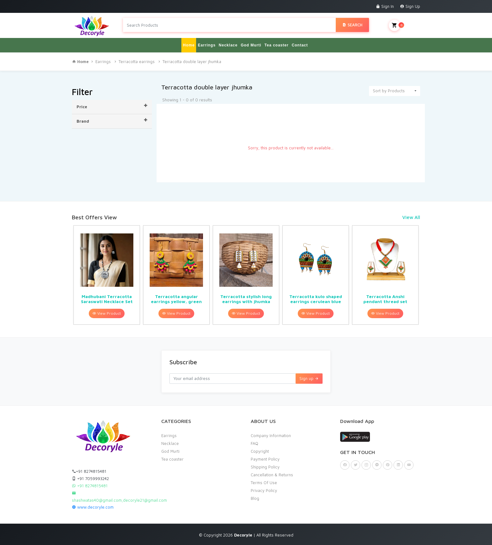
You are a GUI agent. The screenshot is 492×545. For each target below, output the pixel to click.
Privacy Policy (264, 490)
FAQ (254, 443)
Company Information (271, 435)
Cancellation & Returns (272, 474)
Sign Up (410, 6)
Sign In (385, 6)
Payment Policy (265, 459)
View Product (107, 313)
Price (112, 106)
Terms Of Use (264, 482)
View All (411, 217)
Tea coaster (277, 45)
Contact (300, 45)
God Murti (251, 45)
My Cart (404, 25)
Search (352, 24)
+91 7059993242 (90, 478)
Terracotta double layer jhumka (192, 61)
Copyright (260, 451)
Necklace (228, 45)
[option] (106, 275)
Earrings (207, 45)
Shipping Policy (265, 466)
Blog (255, 498)
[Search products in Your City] (229, 25)
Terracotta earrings (137, 61)
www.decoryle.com (93, 507)
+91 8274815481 (89, 471)
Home (189, 45)
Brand (112, 121)
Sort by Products (389, 90)
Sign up (309, 378)
